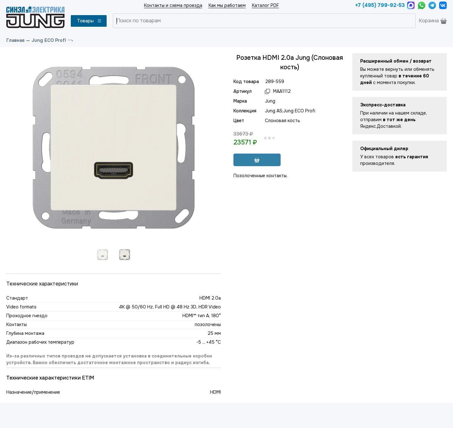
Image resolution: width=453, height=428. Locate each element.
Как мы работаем (227, 5)
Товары (89, 21)
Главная (15, 40)
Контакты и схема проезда (173, 5)
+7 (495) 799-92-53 (379, 5)
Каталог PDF (265, 5)
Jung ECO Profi (48, 40)
